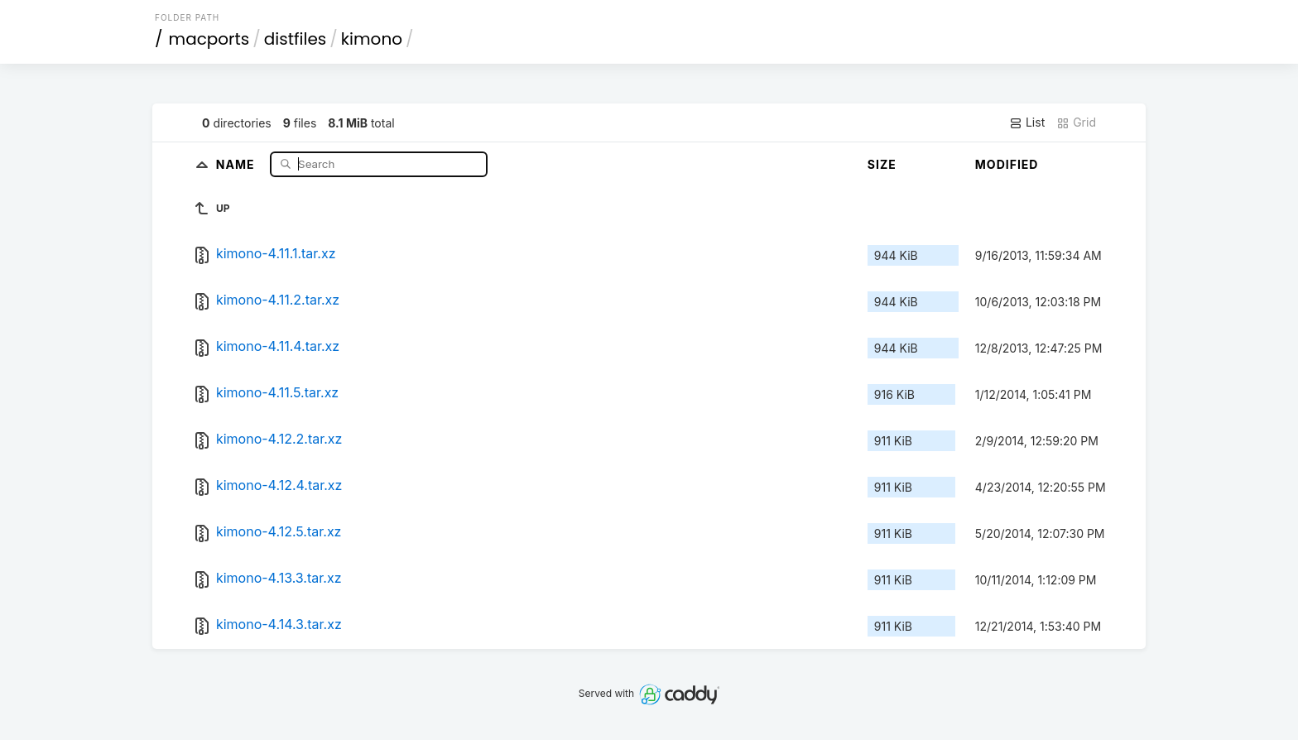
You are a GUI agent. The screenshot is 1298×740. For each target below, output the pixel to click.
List (1027, 122)
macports (209, 38)
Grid (1076, 122)
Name (237, 163)
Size (882, 164)
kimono (371, 38)
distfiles (295, 38)
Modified (1007, 164)
